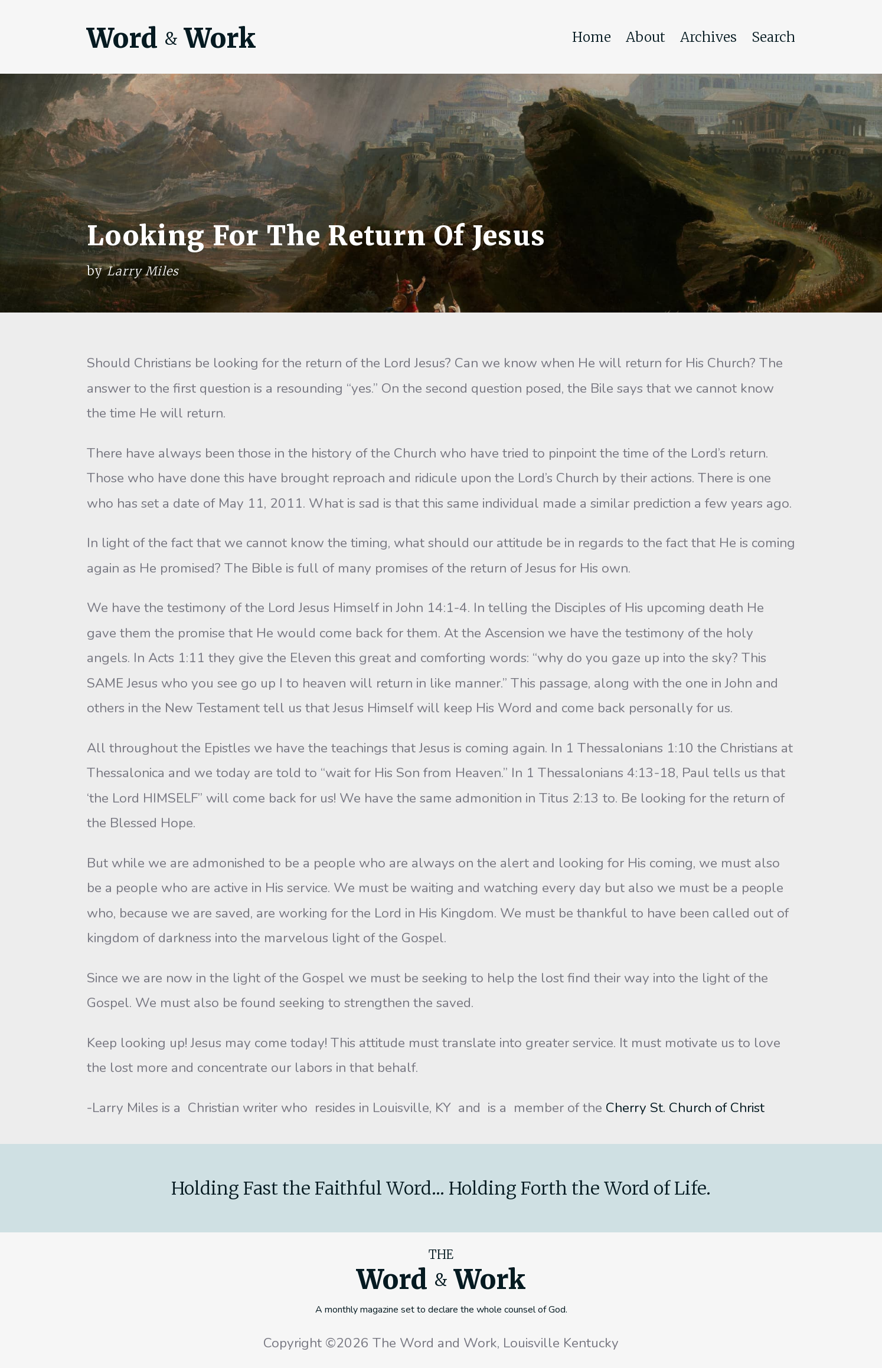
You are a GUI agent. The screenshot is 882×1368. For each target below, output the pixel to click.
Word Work (171, 38)
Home (591, 37)
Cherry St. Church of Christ (685, 1108)
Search (773, 37)
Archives (708, 37)
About (645, 37)
